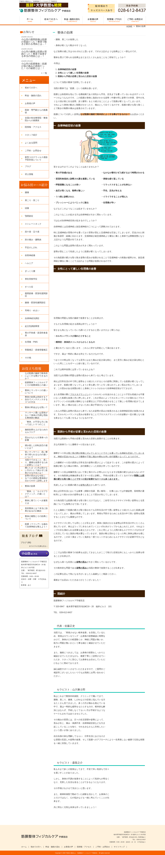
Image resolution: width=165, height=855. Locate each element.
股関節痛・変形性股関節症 (36, 294)
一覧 (45, 73)
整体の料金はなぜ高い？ (36, 407)
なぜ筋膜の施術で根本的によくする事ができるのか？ (36, 376)
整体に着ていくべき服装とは (36, 501)
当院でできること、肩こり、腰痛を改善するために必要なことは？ (36, 462)
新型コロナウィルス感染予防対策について (36, 158)
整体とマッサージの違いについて (36, 391)
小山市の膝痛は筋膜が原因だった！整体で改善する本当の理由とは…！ (34, 53)
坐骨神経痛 (30, 255)
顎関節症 (29, 216)
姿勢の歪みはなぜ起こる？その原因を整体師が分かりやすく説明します (36, 478)
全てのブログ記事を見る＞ (38, 546)
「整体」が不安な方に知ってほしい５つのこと (36, 423)
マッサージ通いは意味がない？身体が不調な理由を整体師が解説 (36, 415)
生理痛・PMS (31, 342)
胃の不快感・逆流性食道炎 (36, 334)
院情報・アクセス (114, 20)
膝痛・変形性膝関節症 (35, 302)
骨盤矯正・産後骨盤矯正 (36, 350)
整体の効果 (30, 486)
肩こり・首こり (32, 200)
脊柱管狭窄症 (31, 279)
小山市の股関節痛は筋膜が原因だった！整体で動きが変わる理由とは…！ (34, 41)
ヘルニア (29, 263)
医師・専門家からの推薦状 (36, 111)
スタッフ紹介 (31, 135)
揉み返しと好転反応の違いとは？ (36, 446)
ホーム (29, 20)
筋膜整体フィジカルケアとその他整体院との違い (36, 383)
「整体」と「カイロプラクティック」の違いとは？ (36, 494)
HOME (129, 26)
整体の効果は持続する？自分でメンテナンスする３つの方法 (36, 399)
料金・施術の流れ (71, 20)
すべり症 (29, 287)
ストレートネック (33, 224)
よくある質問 (31, 143)
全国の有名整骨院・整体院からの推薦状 (36, 119)
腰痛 (27, 192)
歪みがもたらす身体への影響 (36, 438)
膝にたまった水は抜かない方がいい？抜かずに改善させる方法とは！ (36, 470)
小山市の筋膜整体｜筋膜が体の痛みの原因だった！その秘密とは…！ (34, 66)
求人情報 (29, 174)
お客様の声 (93, 20)
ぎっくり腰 (30, 271)
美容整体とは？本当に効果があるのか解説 (36, 509)
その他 (28, 358)
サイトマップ (119, 847)
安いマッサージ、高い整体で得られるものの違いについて (36, 454)
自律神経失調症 (32, 318)
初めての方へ (50, 20)
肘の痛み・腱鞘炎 (33, 240)
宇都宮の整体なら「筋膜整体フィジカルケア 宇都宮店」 (82, 853)
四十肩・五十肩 (32, 232)
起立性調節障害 (32, 326)
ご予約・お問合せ (135, 20)
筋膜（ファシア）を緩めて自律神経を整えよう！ (36, 525)
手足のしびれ (31, 247)
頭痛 (27, 208)
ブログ (28, 166)
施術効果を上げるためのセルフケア (36, 431)
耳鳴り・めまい (32, 310)
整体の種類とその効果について (36, 517)
